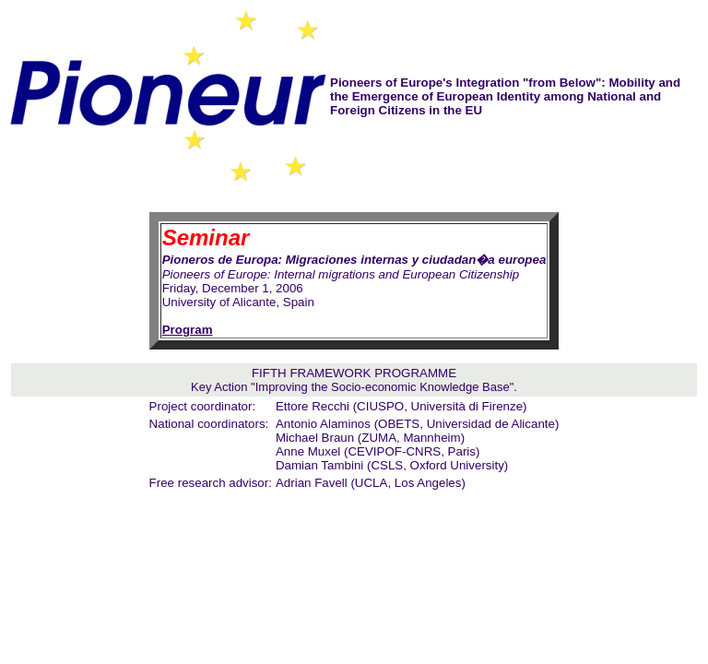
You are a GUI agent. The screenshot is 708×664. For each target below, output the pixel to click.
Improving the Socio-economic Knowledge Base (382, 387)
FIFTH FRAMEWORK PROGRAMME (354, 373)
